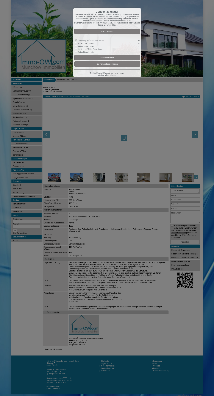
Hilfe (113, 25)
